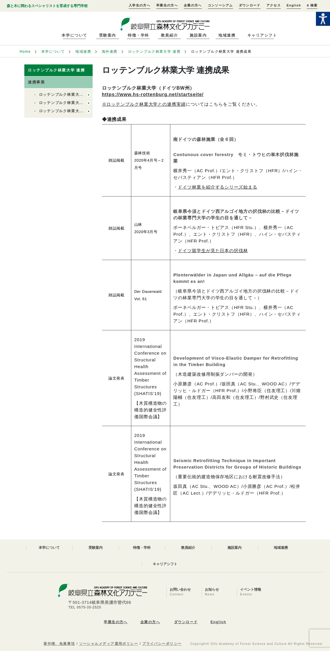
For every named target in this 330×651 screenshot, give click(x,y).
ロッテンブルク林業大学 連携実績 (70, 94)
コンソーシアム (220, 5)
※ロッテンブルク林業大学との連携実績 (144, 104)
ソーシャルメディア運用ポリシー (108, 644)
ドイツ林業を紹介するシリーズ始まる (217, 186)
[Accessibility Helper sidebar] (323, 19)
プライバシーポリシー (161, 644)
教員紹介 (169, 35)
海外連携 (110, 51)
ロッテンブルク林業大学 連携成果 (70, 102)
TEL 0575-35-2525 (84, 607)
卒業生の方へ (167, 5)
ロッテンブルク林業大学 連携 (154, 51)
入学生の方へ (139, 5)
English (294, 5)
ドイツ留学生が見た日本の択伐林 (213, 250)
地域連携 (226, 35)
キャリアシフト (262, 35)
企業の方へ (193, 5)
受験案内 (107, 35)
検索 (312, 5)
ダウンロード (250, 5)
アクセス (273, 5)
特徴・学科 (138, 35)
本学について (74, 35)
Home (25, 51)
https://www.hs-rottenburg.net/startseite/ (153, 94)
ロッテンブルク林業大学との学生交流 (73, 111)
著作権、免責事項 (59, 644)
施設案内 (198, 35)
